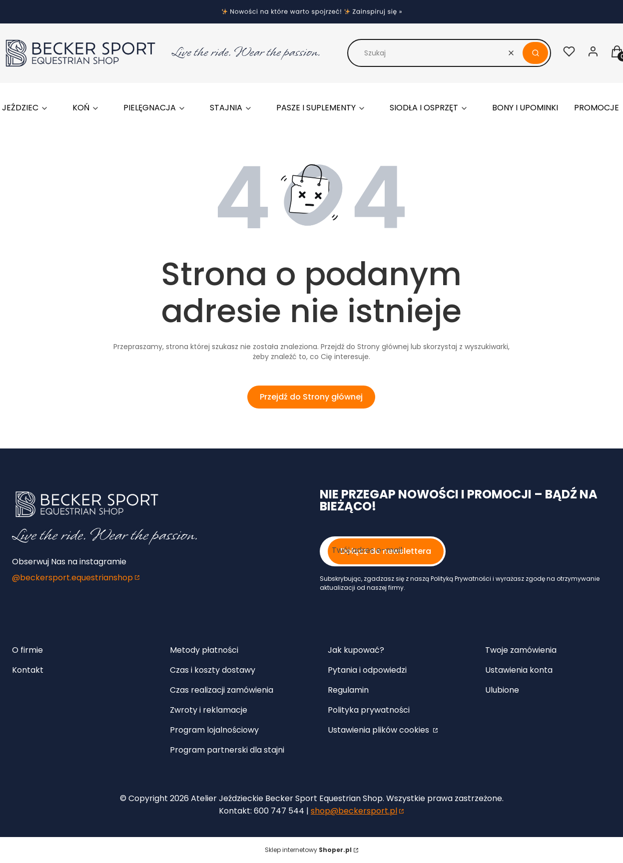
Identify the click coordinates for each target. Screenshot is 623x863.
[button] (535, 53)
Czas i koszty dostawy (212, 670)
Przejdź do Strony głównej (311, 397)
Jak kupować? (356, 650)
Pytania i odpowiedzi (367, 670)
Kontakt (27, 670)
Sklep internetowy (308, 850)
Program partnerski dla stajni (227, 750)
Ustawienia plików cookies (379, 730)
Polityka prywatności (369, 710)
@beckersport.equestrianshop (72, 577)
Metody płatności (204, 650)
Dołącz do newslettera (385, 551)
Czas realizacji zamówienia (221, 690)
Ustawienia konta (519, 670)
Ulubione (502, 690)
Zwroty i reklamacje (208, 710)
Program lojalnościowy (214, 730)
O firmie (27, 650)
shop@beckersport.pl (354, 811)
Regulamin (348, 690)
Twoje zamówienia (521, 650)
